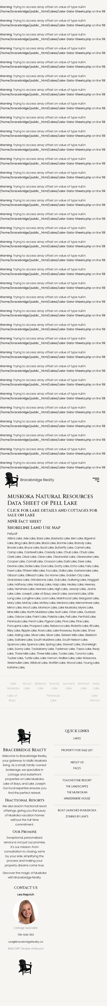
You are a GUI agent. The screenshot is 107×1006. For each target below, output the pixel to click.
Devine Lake (15, 566)
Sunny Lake (22, 649)
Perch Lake (36, 621)
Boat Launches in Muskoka (77, 810)
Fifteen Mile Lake (34, 571)
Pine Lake (68, 621)
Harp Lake (59, 584)
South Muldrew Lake (47, 640)
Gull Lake (60, 580)
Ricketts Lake (79, 626)
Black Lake (49, 543)
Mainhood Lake (67, 598)
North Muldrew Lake (40, 612)
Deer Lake (84, 561)
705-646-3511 (26, 935)
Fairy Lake (92, 566)
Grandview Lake (18, 580)
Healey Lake (75, 584)
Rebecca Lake (60, 626)
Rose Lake (45, 630)
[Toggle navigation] (96, 480)
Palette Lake (56, 617)
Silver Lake (38, 635)
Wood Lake (74, 663)
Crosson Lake (53, 561)
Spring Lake (53, 644)
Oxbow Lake (23, 617)
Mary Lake (14, 603)
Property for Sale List (77, 750)
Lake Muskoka (67, 607)
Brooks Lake (15, 547)
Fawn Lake (14, 571)
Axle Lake (29, 538)
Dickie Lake (32, 566)
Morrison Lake (47, 607)
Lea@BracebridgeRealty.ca (25, 942)
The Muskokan (77, 792)
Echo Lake (77, 566)
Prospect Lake (39, 626)
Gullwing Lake (77, 580)
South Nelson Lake (74, 640)
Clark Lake (14, 557)
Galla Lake (66, 571)
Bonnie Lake (65, 543)
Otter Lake (76, 612)
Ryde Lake (80, 630)
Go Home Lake (55, 575)
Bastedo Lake (60, 538)
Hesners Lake (44, 589)
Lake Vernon (48, 658)
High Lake (61, 589)
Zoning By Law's (77, 816)
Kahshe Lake (16, 667)
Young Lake (91, 663)
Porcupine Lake (17, 626)
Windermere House (77, 798)
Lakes (77, 738)
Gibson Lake (15, 575)
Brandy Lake (83, 543)
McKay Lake (30, 603)
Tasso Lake (83, 649)
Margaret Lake (89, 598)
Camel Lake (83, 547)
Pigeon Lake (53, 621)
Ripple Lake (29, 630)
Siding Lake (22, 635)
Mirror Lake (14, 607)
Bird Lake (35, 543)
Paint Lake (39, 617)
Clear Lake (29, 557)
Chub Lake (71, 552)
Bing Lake (21, 543)
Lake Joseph (23, 594)
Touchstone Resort (77, 780)
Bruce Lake (32, 547)
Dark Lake (70, 561)
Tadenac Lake (65, 649)
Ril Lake (94, 626)
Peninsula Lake (17, 621)
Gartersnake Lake (86, 571)
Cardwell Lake (33, 552)
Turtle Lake (32, 658)
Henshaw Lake (24, 589)
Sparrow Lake (16, 644)
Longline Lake (31, 598)
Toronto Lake (84, 653)
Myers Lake (85, 607)
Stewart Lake (71, 644)
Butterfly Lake (64, 547)
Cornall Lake (34, 561)
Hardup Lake (42, 584)
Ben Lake (77, 538)
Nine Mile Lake (16, 612)
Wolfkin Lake (57, 663)
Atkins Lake (14, 538)
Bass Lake (43, 538)
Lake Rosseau (62, 630)
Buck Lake (47, 547)
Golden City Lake (77, 575)
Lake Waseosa (86, 658)
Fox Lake (51, 571)
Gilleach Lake (34, 575)
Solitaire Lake (23, 640)
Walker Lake (67, 658)
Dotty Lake (62, 566)
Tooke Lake (66, 653)
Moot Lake (30, 607)
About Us (77, 762)
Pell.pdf (12, 534)
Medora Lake (66, 603)
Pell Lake (71, 617)
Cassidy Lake (53, 552)
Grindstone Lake (42, 580)
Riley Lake (13, 630)
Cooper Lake (16, 561)
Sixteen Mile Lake (72, 635)
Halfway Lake (24, 584)
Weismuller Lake (18, 663)
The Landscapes (77, 786)
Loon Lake (48, 598)
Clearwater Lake (64, 557)
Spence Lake (36, 644)
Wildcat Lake (38, 663)
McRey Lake (48, 603)
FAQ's (77, 768)
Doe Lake (47, 566)
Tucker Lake (15, 658)
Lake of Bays (42, 594)
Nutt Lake (61, 612)
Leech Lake (59, 594)
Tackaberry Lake (42, 649)
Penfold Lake (87, 617)
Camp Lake (15, 552)
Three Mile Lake (25, 653)
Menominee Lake (87, 603)
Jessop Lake (77, 589)
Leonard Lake (77, 594)
